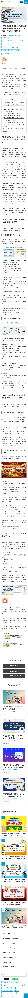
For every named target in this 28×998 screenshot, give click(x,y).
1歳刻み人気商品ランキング (10, 962)
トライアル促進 (19, 996)
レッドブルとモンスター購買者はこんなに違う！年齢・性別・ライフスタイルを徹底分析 (13, 880)
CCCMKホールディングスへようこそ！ (11, 571)
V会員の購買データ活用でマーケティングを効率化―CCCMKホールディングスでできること (13, 926)
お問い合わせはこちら (14, 661)
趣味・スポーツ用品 (7, 990)
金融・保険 (5, 987)
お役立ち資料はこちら (14, 676)
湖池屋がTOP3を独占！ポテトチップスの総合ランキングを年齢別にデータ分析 (13, 834)
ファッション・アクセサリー (9, 993)
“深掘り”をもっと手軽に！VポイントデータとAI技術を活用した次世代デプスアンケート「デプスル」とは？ (14, 766)
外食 (12, 987)
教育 (16, 990)
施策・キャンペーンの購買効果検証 (11, 47)
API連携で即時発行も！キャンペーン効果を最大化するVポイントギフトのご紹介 (13, 795)
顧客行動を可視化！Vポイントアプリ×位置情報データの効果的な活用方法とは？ (14, 737)
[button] (26, 2)
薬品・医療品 (14, 982)
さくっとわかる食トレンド (9, 957)
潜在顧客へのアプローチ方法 (14, 122)
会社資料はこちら (15, 671)
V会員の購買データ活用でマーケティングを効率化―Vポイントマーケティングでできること (14, 708)
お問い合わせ (22, 1)
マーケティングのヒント (9, 948)
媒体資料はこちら (15, 665)
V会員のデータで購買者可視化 (10, 938)
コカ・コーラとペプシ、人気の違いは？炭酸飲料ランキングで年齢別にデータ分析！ (13, 903)
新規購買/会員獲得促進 (8, 44)
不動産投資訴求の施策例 (13, 116)
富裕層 (5, 50)
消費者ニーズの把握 (15, 50)
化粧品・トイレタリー (8, 985)
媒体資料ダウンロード (20, 1)
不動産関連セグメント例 (13, 113)
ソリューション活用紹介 (15, 35)
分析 (12, 37)
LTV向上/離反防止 (20, 40)
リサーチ (5, 37)
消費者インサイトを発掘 (9, 952)
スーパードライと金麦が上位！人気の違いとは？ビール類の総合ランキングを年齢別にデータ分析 (13, 857)
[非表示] (15, 100)
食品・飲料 (5, 982)
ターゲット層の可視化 (8, 40)
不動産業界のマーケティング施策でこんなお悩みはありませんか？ (13, 105)
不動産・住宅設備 (7, 53)
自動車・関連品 (19, 985)
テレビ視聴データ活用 (8, 967)
